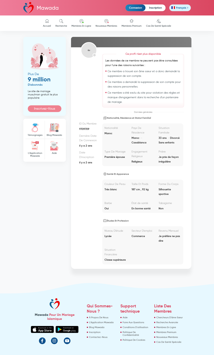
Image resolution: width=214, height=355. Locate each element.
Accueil (47, 23)
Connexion (135, 7)
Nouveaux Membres (106, 23)
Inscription (155, 7)
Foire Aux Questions (133, 322)
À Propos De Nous (98, 317)
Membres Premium (132, 23)
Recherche (61, 23)
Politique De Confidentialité (131, 333)
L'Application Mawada (35, 149)
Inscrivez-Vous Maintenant (44, 109)
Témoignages (35, 129)
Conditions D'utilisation (135, 327)
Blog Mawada (54, 129)
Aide (54, 147)
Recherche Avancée (167, 322)
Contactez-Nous (98, 337)
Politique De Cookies (134, 339)
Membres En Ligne (81, 23)
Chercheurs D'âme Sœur (169, 317)
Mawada (41, 7)
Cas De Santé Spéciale (158, 23)
